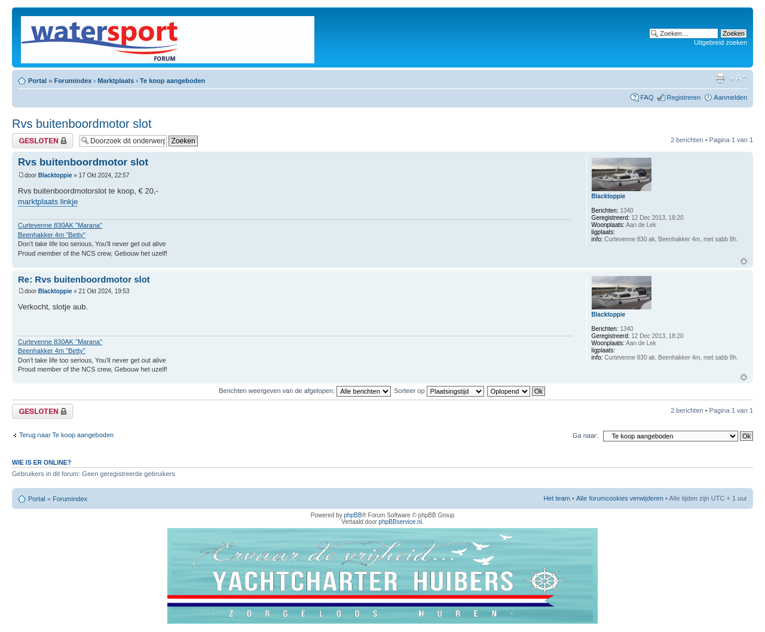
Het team (556, 498)
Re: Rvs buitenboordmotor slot (84, 279)
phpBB (353, 515)
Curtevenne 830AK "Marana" (60, 225)
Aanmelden (730, 97)
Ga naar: (585, 435)
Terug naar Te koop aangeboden (66, 434)
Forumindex (72, 80)
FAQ (646, 97)
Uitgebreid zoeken (720, 42)
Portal (37, 80)
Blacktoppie (55, 175)
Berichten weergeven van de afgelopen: (305, 390)
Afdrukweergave (720, 78)
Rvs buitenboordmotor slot (81, 123)
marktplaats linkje (48, 201)
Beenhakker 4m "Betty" (51, 234)
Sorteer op (439, 390)
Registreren (683, 97)
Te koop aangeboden (172, 80)
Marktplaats (115, 80)
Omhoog (743, 261)
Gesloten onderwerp (43, 140)
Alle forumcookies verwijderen (619, 498)
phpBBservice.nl (400, 522)
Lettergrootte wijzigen (738, 78)
